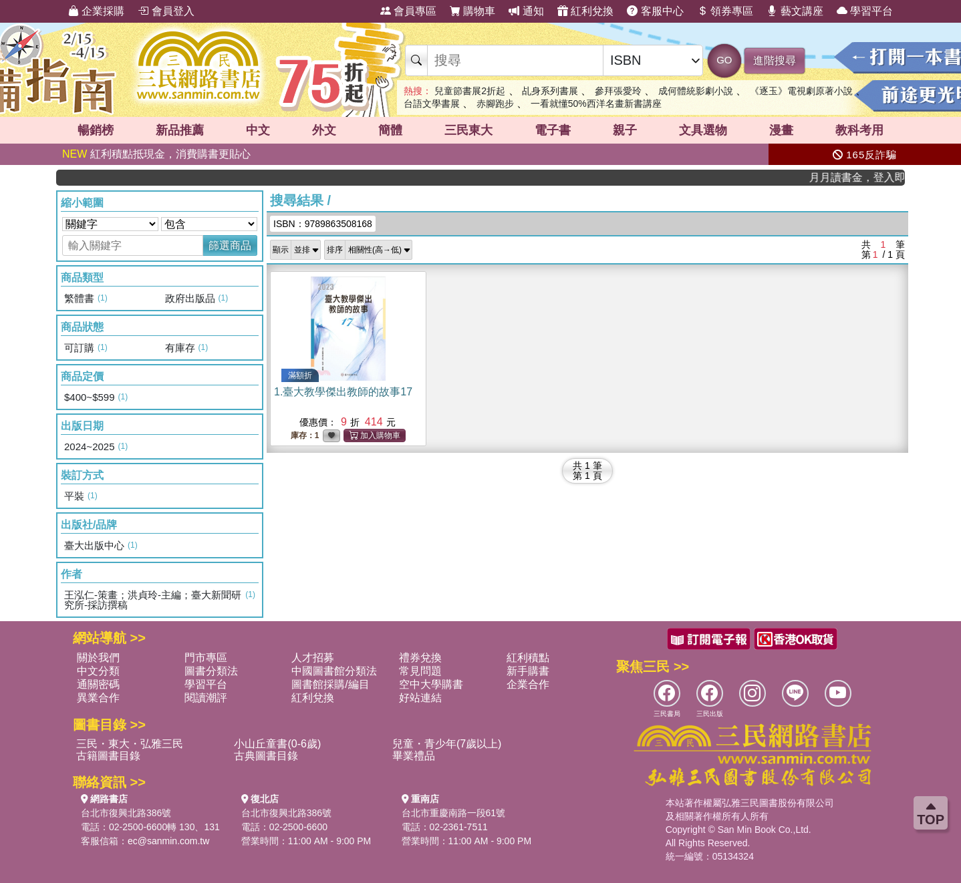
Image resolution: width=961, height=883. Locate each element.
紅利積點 (528, 657)
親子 (625, 130)
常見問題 (420, 671)
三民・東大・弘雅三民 (129, 743)
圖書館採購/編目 (330, 684)
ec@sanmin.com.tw (168, 841)
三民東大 (468, 130)
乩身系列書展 (550, 90)
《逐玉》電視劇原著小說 (801, 90)
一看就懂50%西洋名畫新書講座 (596, 103)
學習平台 (865, 11)
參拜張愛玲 (618, 90)
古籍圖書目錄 (108, 755)
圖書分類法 (211, 671)
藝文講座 (795, 11)
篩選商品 (230, 245)
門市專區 (205, 657)
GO (724, 59)
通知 (526, 11)
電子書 (553, 130)
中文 (258, 130)
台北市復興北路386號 (126, 813)
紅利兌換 (585, 11)
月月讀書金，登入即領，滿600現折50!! (865, 177)
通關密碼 (98, 684)
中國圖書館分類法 (334, 671)
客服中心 (655, 11)
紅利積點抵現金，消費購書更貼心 (156, 154)
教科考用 (859, 130)
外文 (324, 130)
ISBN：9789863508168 (322, 223)
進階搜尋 (774, 60)
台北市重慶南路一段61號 (454, 813)
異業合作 (98, 697)
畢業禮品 (413, 755)
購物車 (472, 11)
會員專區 (408, 11)
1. (343, 391)
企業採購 (96, 11)
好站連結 (420, 697)
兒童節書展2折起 (469, 90)
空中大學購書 (431, 684)
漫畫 (781, 130)
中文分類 (98, 671)
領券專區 (725, 11)
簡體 (390, 130)
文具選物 (703, 130)
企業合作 (528, 684)
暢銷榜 (96, 130)
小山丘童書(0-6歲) (277, 743)
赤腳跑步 (495, 103)
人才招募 (312, 657)
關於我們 (98, 657)
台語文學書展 (432, 103)
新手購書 (528, 671)
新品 (180, 130)
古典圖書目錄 (266, 755)
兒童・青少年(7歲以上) (447, 743)
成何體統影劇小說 (695, 90)
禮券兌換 (420, 657)
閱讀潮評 (205, 697)
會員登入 (166, 11)
